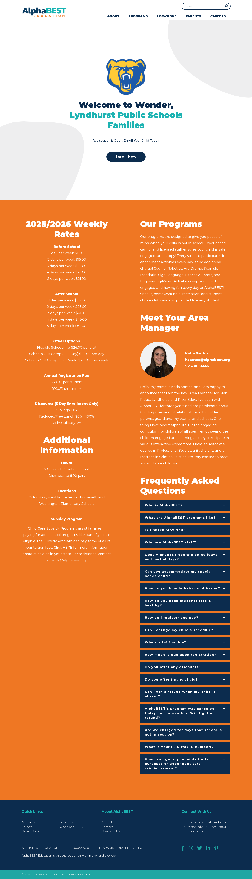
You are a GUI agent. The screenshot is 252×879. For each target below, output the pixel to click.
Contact (107, 827)
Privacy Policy (111, 831)
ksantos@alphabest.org (207, 360)
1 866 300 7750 (79, 848)
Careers (218, 16)
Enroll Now (126, 156)
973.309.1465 (197, 366)
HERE (67, 547)
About (113, 16)
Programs (138, 16)
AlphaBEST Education (40, 848)
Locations (167, 16)
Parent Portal (31, 831)
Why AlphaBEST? (71, 827)
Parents (193, 16)
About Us (108, 822)
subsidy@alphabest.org (66, 560)
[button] (185, 505)
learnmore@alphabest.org (122, 848)
